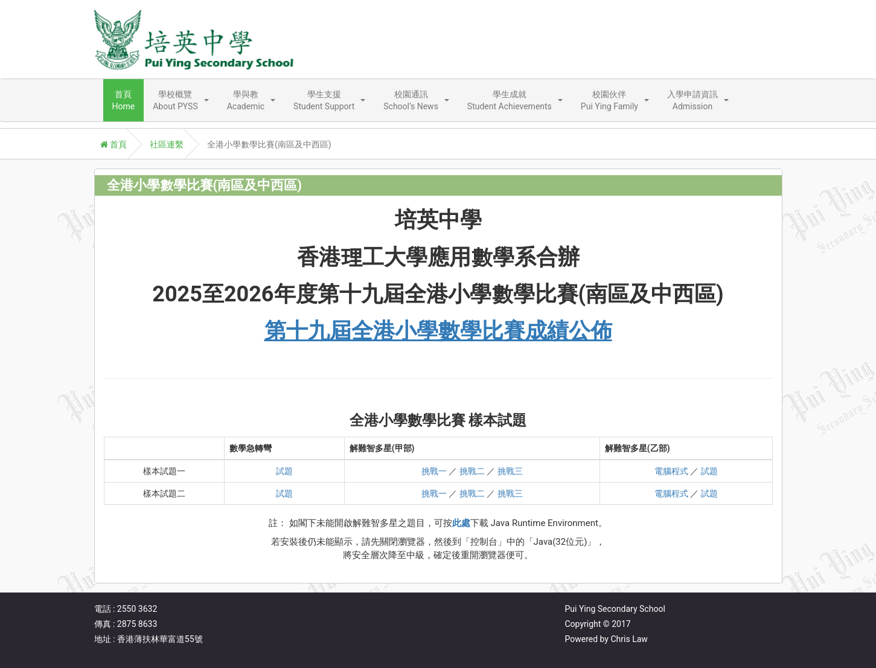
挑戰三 (510, 471)
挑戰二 (472, 471)
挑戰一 (434, 471)
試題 (284, 471)
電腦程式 (671, 471)
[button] (181, 100)
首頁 (113, 144)
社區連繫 (167, 144)
